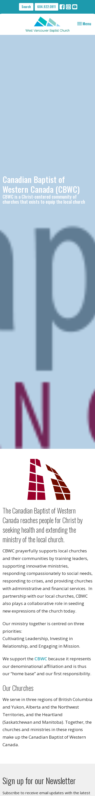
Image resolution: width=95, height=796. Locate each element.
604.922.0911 (46, 6)
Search (26, 6)
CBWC (40, 659)
